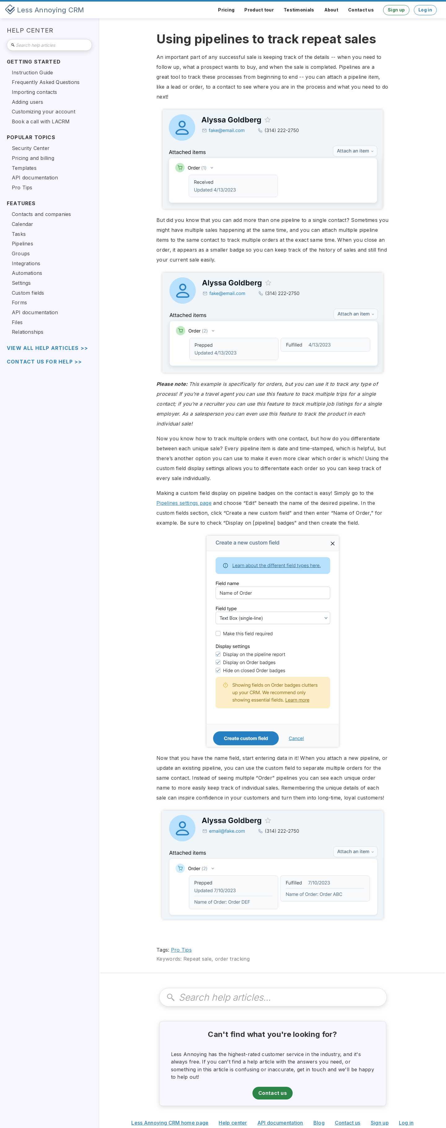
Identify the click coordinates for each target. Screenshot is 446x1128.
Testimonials (299, 9)
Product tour (259, 9)
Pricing (226, 9)
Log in (425, 9)
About (331, 9)
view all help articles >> (47, 348)
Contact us (361, 9)
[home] (44, 10)
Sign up (396, 9)
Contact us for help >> (44, 362)
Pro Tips (181, 950)
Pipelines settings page (184, 503)
